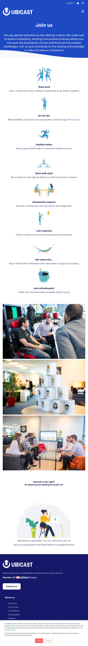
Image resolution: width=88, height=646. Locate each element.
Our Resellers (14, 614)
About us (10, 597)
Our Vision (12, 603)
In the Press (13, 607)
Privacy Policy (11, 630)
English (70, 3)
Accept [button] (39, 641)
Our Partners (13, 611)
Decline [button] (48, 641)
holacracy (75, 119)
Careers (11, 618)
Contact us (11, 586)
